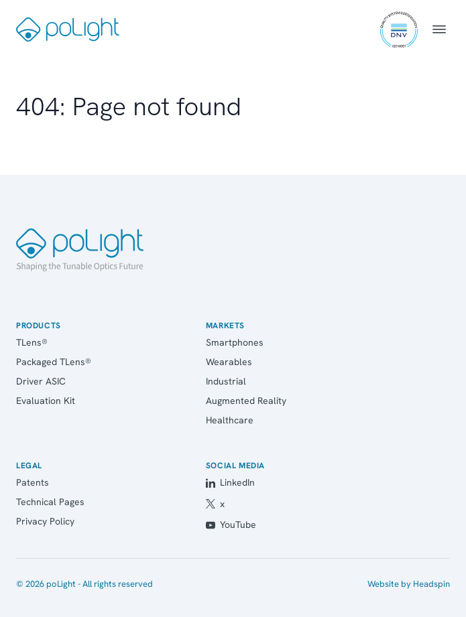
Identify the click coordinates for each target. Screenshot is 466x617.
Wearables (229, 362)
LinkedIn (230, 482)
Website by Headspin (408, 584)
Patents (32, 482)
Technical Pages (50, 502)
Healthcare (229, 420)
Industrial (226, 381)
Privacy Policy (45, 521)
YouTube (231, 525)
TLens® (32, 342)
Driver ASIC (41, 381)
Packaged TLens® (53, 362)
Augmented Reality (246, 401)
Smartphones (235, 342)
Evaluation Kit (45, 401)
